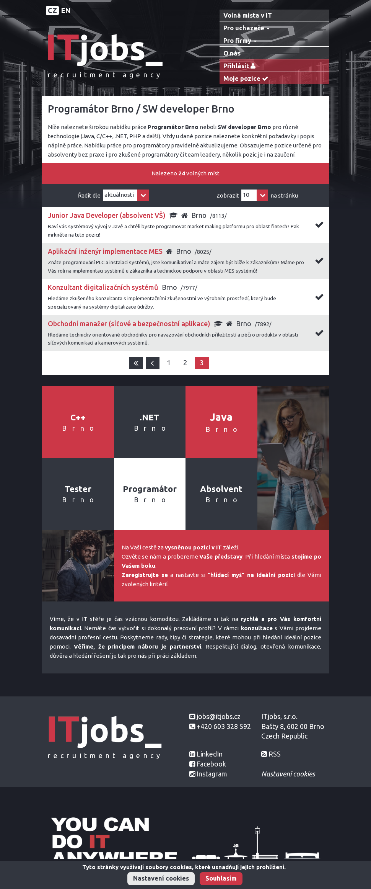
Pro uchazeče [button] (246, 28)
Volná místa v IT (247, 15)
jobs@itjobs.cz (219, 716)
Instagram (212, 774)
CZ (52, 10)
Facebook (211, 764)
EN (65, 10)
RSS (274, 754)
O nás (232, 53)
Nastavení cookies (161, 878)
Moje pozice (247, 78)
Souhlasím (221, 878)
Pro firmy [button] (240, 40)
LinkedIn (210, 754)
